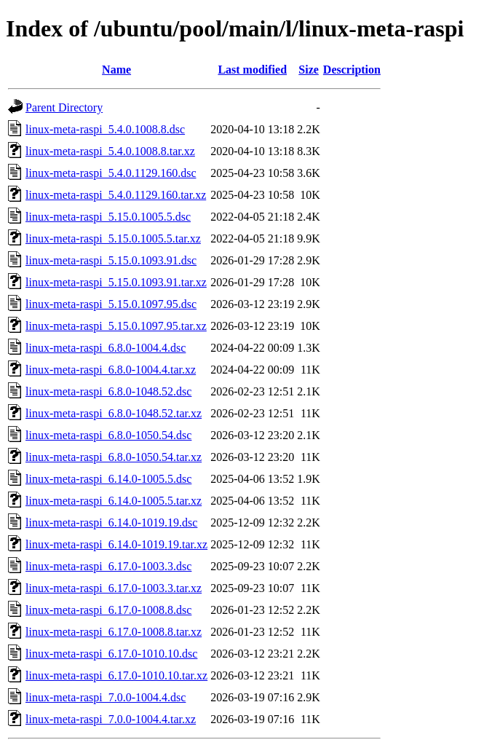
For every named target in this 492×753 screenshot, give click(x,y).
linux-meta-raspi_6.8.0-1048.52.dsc (108, 391)
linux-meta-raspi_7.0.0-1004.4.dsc (105, 697)
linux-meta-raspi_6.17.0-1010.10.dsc (111, 653)
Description (352, 69)
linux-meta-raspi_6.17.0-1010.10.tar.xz (116, 675)
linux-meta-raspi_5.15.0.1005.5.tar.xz (113, 238)
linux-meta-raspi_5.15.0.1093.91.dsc (111, 260)
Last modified (252, 69)
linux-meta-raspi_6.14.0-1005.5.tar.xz (113, 500)
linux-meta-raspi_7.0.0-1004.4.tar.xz (110, 719)
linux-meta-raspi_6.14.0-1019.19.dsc (111, 522)
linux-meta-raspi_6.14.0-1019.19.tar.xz (116, 544)
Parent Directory (64, 107)
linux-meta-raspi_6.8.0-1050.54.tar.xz (113, 457)
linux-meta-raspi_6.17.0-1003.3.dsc (108, 566)
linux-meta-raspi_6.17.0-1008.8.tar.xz (113, 632)
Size (308, 69)
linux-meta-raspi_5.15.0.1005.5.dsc (108, 216)
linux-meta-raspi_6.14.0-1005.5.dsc (108, 479)
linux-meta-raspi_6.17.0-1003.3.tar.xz (113, 588)
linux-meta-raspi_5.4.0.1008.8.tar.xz (110, 151)
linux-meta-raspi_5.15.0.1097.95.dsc (111, 304)
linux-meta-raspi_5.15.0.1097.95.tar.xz (116, 326)
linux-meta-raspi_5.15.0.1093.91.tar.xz (116, 282)
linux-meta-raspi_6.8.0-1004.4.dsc (105, 348)
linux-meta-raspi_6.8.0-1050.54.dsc (108, 435)
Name (116, 69)
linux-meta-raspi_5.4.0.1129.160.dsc (110, 173)
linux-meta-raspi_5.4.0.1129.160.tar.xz (115, 195)
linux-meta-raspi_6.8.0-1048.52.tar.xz (113, 413)
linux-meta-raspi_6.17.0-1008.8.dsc (108, 610)
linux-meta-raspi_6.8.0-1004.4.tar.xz (110, 369)
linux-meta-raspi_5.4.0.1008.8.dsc (105, 129)
